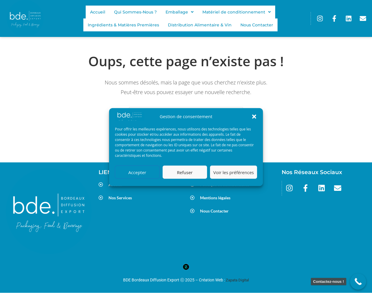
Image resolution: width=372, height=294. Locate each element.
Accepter (137, 172)
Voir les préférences (233, 172)
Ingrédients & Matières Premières (123, 25)
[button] (254, 117)
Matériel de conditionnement (237, 12)
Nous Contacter (257, 25)
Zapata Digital (237, 281)
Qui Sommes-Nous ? (135, 12)
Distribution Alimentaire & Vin (200, 25)
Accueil (97, 12)
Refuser (185, 172)
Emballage (180, 12)
